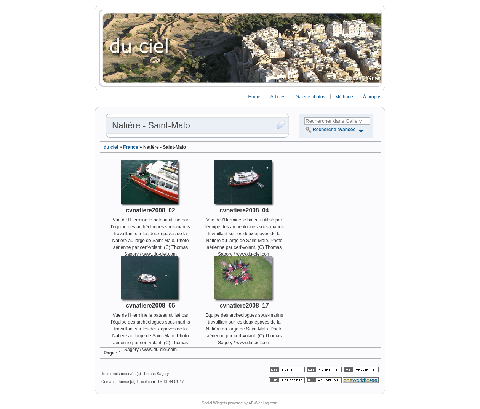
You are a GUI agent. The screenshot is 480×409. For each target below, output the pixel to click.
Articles (277, 96)
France (130, 147)
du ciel (111, 147)
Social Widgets (214, 403)
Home (254, 96)
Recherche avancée (334, 129)
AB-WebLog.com (262, 403)
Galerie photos (310, 96)
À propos (372, 96)
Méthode (344, 96)
